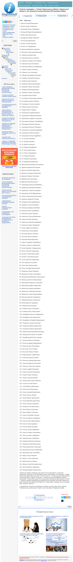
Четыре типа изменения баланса (8, 137)
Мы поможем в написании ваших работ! (9, 166)
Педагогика (5, 66)
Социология (8, 68)
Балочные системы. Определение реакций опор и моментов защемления (9, 220)
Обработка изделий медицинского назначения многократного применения (8, 126)
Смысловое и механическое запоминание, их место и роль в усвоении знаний (8, 112)
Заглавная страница (9, 25)
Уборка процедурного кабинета (7, 208)
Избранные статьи (8, 26)
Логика (6, 58)
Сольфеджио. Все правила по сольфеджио (8, 213)
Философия (12, 73)
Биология (7, 49)
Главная (21, 2)
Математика (11, 60)
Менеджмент (12, 62)
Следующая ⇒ (62, 15)
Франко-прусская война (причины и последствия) (8, 101)
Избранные (29, 2)
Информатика (6, 55)
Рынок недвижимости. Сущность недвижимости (57, 517)
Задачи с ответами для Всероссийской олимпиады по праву (9, 143)
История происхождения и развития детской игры (55, 534)
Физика (10, 71)
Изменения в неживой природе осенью (8, 202)
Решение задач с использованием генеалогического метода (31, 534)
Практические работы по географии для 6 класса (9, 191)
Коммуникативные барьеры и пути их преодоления (8, 120)
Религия (5, 67)
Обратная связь (8, 34)
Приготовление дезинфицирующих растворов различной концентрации (8, 89)
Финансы (13, 74)
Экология (4, 78)
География (11, 52)
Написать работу (8, 37)
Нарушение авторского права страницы (54, 557)
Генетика (8, 51)
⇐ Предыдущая (41, 15)
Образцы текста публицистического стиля (9, 133)
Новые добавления (9, 32)
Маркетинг (9, 59)
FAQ (4, 35)
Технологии (9, 70)
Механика (13, 63)
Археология (6, 48)
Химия (14, 75)
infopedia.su (21, 559)
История (5, 56)
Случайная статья (8, 28)
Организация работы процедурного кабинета (9, 106)
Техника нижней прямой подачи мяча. (9, 95)
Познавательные (52, 2)
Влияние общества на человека (8, 178)
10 (51, 497)
